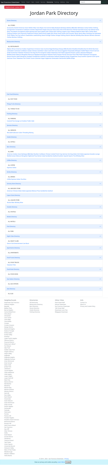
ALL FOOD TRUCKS (13, 262)
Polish (81, 54)
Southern (84, 56)
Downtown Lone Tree (61, 310)
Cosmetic (32, 30)
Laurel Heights (8, 370)
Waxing (31, 133)
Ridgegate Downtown (61, 312)
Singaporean (74, 56)
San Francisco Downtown (10, 2)
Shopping (62, 56)
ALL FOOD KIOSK (13, 274)
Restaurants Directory (13, 42)
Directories (50, 2)
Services (43, 2)
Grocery (85, 30)
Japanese (32, 31)
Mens (83, 31)
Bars (33, 2)
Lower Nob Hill (8, 378)
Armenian (37, 49)
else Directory (11, 289)
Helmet (93, 30)
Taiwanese (20, 58)
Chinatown (7, 316)
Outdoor (14, 33)
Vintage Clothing (60, 35)
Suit (93, 33)
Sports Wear (82, 33)
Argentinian (30, 49)
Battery (69, 28)
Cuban (46, 51)
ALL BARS (11, 151)
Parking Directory (12, 114)
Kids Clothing (57, 31)
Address (62, 2)
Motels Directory (12, 217)
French (92, 51)
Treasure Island (9, 440)
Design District (8, 327)
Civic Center (7, 318)
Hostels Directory (12, 207)
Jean (36, 31)
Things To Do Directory (13, 104)
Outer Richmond (9, 403)
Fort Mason (7, 346)
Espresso (9, 167)
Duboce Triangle (9, 331)
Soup (79, 56)
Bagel (51, 49)
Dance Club (10, 243)
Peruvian (69, 54)
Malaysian (89, 53)
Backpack (58, 28)
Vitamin (68, 35)
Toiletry (13, 35)
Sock (67, 33)
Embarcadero (8, 333)
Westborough (8, 452)
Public (29, 121)
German (96, 51)
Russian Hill (7, 423)
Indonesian (54, 53)
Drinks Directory (12, 172)
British (91, 49)
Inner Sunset (8, 363)
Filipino (87, 51)
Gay (61, 154)
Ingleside (7, 355)
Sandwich (30, 56)
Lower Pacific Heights (10, 338)
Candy (86, 28)
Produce (35, 33)
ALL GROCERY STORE (14, 188)
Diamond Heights (9, 329)
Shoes (55, 33)
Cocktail (53, 154)
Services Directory (12, 125)
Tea (22, 179)
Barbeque (64, 28)
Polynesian (86, 54)
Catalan (29, 51)
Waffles (68, 58)
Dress (54, 30)
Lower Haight (8, 376)
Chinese (34, 51)
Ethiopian (78, 51)
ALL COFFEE (11, 165)
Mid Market (7, 384)
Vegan (43, 58)
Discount (49, 30)
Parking (56, 2)
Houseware (14, 31)
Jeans (39, 31)
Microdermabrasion (13, 133)
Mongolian (24, 54)
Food (27, 2)
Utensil (43, 35)
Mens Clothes (90, 31)
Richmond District (9, 421)
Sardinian (43, 56)
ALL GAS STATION (13, 284)
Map (67, 2)
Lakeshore (7, 369)
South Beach (8, 435)
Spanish (89, 56)
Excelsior (6, 336)
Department (39, 30)
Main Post (7, 380)
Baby (53, 28)
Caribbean (24, 51)
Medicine (79, 31)
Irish (59, 53)
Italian (63, 53)
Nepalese (37, 54)
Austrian (46, 49)
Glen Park (7, 348)
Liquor (69, 31)
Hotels (37, 2)
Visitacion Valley (9, 448)
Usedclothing (37, 35)
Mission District (8, 391)
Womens (92, 35)
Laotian (78, 53)
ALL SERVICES (12, 130)
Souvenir (71, 33)
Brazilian (69, 49)
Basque (61, 49)
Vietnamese (62, 58)
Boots (82, 28)
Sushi (93, 56)
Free (13, 121)
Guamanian (14, 53)
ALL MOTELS (11, 221)
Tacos (14, 58)
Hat (89, 30)
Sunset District (8, 437)
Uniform (22, 35)
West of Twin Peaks (10, 450)
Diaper (45, 30)
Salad (40, 33)
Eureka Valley (8, 335)
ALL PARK (11, 231)
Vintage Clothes (50, 35)
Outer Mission (8, 401)
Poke (77, 54)
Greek (8, 53)
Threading (26, 133)
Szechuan (10, 58)
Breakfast (75, 49)
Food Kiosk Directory (13, 269)
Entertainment (18, 243)
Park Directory (11, 226)
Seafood (56, 56)
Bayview (6, 306)
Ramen (9, 56)
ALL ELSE (10, 294)
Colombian (40, 51)
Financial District (9, 342)
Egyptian (65, 51)
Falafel (83, 51)
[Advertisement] (54, 76)
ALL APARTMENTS (13, 253)
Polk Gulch (7, 412)
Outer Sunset (8, 404)
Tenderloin (7, 438)
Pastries (59, 54)
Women (86, 35)
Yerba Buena (8, 455)
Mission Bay (7, 387)
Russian (13, 56)
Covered (9, 121)
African (14, 49)
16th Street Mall (59, 308)
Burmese (95, 49)
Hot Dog (32, 53)
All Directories (34, 302)
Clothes (90, 28)
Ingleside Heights (9, 357)
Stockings (89, 33)
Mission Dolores (9, 389)
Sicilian (68, 56)
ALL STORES (11, 25)
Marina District (8, 382)
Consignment (11, 30)
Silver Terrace (8, 431)
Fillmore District (9, 340)
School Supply (46, 33)
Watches (73, 35)
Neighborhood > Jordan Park (14, 7)
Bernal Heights (8, 310)
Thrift (8, 35)
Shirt (52, 33)
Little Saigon (8, 374)
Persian (64, 54)
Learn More (61, 462)
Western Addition (9, 454)
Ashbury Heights (9, 304)
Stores (23, 2)
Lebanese (83, 53)
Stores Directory (11, 20)
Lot (21, 121)
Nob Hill (6, 393)
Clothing (95, 28)
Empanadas (71, 51)
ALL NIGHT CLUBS (13, 241)
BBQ (73, 28)
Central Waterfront (9, 312)
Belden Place (8, 308)
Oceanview (7, 399)
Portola (6, 414)
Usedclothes (29, 35)
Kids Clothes (49, 31)
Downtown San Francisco (11, 302)
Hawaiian (21, 53)
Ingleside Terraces (9, 359)
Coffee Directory (12, 160)
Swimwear (98, 33)
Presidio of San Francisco (11, 420)
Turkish (28, 58)
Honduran (27, 53)
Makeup (73, 31)
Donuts (60, 51)
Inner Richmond (9, 361)
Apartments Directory (13, 248)
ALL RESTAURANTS (13, 46)
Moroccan (31, 54)
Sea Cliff (6, 429)
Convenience (19, 30)
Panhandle (7, 408)
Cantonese (17, 51)
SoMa (6, 433)
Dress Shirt (59, 30)
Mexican (18, 54)
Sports (71, 156)
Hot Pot (38, 53)
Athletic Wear (32, 28)
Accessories (10, 28)
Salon (20, 133)
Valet (32, 121)
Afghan (9, 49)
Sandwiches (36, 56)
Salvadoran (23, 56)
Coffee (9, 179)
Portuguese (93, 54)
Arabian (24, 49)
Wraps (73, 58)
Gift (82, 30)
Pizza (73, 54)
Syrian (97, 56)
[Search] (90, 2)
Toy (19, 35)
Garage (17, 121)
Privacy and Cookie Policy (87, 306)
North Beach (8, 397)
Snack (59, 33)
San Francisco (8, 427)
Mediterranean (11, 54)
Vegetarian (48, 58)
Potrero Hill (7, 416)
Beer (76, 28)
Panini (55, 54)
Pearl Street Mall (60, 302)
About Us (83, 304)
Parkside (6, 410)
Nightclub (31, 156)
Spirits (76, 33)
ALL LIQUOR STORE (13, 200)
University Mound (9, 446)
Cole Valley (7, 319)
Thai (24, 58)
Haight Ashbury (9, 352)
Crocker (6, 323)
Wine (82, 35)
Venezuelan (55, 58)
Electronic (70, 30)
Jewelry (43, 31)
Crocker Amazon (9, 325)
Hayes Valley (8, 353)
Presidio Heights (9, 418)
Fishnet (75, 30)
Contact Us (83, 302)
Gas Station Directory (13, 279)
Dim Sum (54, 51)
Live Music (26, 243)
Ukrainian (38, 58)
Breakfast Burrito (83, 49)
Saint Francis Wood (10, 425)
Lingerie (64, 31)
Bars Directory (11, 147)
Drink (64, 30)
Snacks (64, 33)
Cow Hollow (7, 321)
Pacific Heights (8, 406)
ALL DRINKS (11, 177)
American (22, 28)
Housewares (21, 31)
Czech (50, 51)
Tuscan (33, 58)
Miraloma (7, 386)
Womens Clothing (17, 37)
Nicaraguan (43, 54)
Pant (19, 33)
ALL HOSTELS (12, 212)
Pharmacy (24, 33)
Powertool (30, 33)
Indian (49, 53)
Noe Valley (7, 395)
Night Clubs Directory (13, 236)
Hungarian (43, 53)
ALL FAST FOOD (12, 99)
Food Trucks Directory (13, 258)
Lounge (97, 154)
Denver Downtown (60, 304)
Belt (79, 28)
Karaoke (92, 154)
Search (104, 2)
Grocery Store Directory (14, 184)
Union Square (8, 444)
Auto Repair (40, 28)
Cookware (26, 30)
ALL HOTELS (11, 142)
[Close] (68, 462)
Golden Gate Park (9, 350)
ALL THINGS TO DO (13, 109)
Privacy (66, 459)
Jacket (27, 31)
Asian (26, 28)
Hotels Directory (12, 137)
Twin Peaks (7, 442)
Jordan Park (7, 367)
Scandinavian (50, 56)
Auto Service (47, 28)
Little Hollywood (9, 372)
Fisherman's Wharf (9, 344)
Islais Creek (7, 365)
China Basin (7, 314)
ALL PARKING (12, 118)
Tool (16, 35)
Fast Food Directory (12, 94)
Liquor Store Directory (13, 195)
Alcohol (16, 28)
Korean (73, 53)
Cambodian (10, 51)
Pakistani (50, 54)
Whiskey (78, 35)
